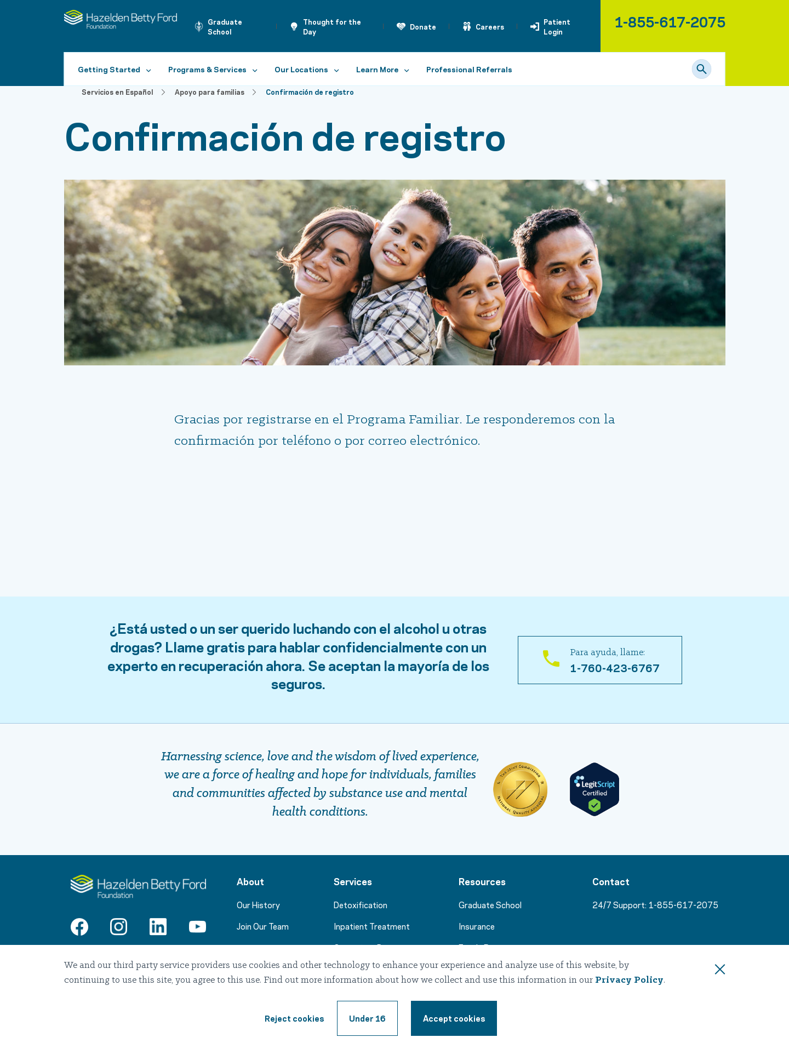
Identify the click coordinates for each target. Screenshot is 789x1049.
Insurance (477, 926)
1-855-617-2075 (669, 21)
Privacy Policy (629, 980)
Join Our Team (263, 926)
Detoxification (360, 904)
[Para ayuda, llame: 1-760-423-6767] (600, 660)
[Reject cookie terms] (294, 1018)
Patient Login (557, 26)
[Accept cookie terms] (454, 1018)
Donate (423, 26)
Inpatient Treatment (372, 926)
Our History (258, 904)
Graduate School (225, 26)
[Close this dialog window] (720, 971)
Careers (490, 26)
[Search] (702, 69)
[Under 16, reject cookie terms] (367, 1018)
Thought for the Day (332, 26)
